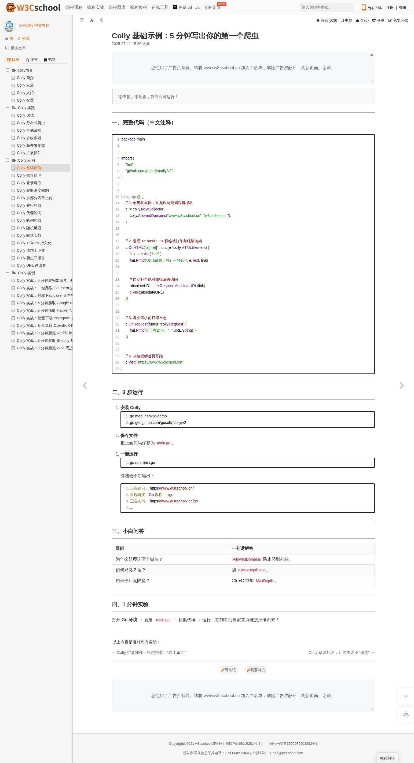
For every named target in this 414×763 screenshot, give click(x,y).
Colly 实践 (26, 108)
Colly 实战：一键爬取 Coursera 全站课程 (51, 288)
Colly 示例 (26, 160)
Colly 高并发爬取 (31, 145)
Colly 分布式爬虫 (31, 123)
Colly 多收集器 (29, 138)
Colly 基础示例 (29, 168)
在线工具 (159, 7)
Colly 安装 (25, 85)
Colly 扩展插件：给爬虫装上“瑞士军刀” (151, 652)
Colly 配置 (25, 100)
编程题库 (117, 7)
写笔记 (228, 670)
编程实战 (95, 7)
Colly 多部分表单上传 (35, 198)
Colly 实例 (26, 273)
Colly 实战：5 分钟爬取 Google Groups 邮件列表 (57, 303)
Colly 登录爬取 (29, 183)
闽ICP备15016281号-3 (243, 744)
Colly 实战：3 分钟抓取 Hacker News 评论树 (54, 310)
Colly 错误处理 (29, 175)
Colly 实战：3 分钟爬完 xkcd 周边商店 (48, 348)
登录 (402, 7)
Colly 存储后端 (29, 130)
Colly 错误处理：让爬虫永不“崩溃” (339, 652)
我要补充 (256, 670)
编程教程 (138, 7)
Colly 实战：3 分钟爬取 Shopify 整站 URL (51, 340)
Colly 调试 (25, 115)
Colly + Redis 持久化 (34, 243)
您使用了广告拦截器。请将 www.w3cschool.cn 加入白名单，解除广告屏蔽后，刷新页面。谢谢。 (243, 67)
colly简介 (25, 70)
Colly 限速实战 (29, 235)
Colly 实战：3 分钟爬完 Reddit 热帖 (46, 333)
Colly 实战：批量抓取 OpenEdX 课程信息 (51, 325)
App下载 (371, 7)
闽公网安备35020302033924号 (290, 744)
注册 (390, 7)
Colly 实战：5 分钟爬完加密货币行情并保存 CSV (57, 280)
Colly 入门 (25, 93)
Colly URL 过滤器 (31, 265)
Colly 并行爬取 (29, 205)
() (362, 20)
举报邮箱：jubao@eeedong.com (277, 753)
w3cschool (203, 744)
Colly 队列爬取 (29, 220)
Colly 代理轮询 (29, 213)
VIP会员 (213, 6)
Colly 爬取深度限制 (33, 190)
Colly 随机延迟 (29, 228)
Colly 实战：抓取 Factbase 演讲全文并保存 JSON (58, 295)
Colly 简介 (25, 78)
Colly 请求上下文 (31, 250)
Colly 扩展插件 (29, 153)
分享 (378, 20)
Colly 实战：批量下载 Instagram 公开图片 (51, 318)
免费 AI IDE (186, 7)
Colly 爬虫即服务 (31, 258)
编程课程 (74, 7)
